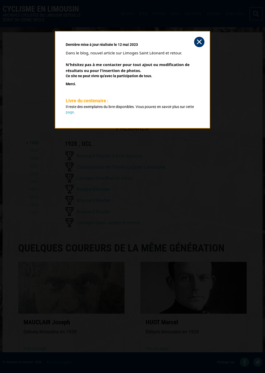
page (70, 112)
